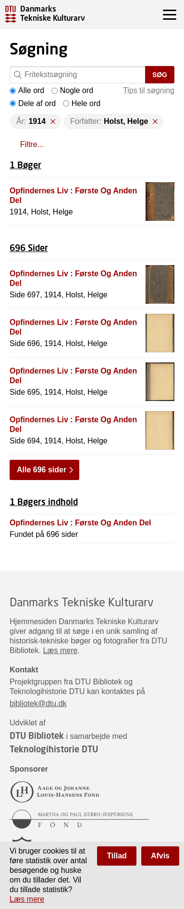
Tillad (117, 856)
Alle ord (27, 90)
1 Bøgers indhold (44, 501)
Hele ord (81, 103)
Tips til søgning (148, 90)
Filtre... (32, 144)
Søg (159, 75)
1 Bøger (25, 165)
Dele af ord (33, 103)
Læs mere (60, 650)
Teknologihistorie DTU (54, 749)
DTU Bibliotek (37, 735)
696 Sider (29, 247)
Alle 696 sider (41, 470)
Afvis (160, 856)
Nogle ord (72, 90)
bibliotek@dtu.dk (38, 703)
